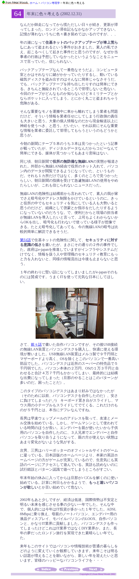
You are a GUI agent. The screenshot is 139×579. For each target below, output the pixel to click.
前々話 (36, 344)
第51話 (25, 240)
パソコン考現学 (50, 3)
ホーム (20, 3)
